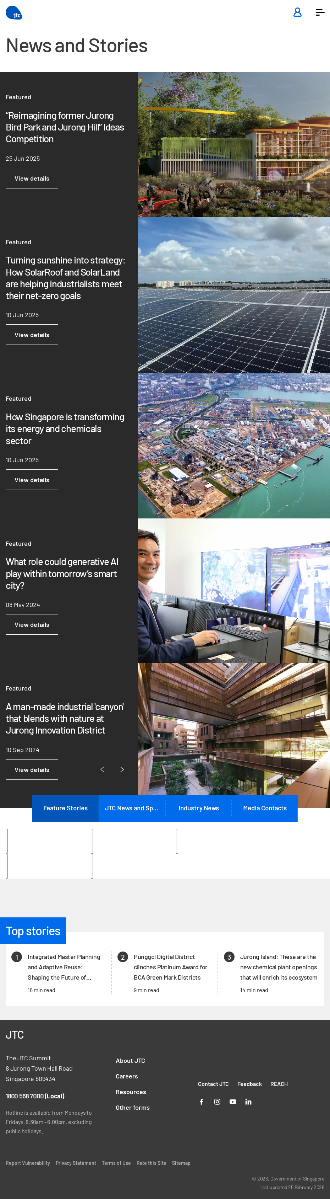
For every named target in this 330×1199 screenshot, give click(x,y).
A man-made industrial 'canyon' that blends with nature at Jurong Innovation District (64, 718)
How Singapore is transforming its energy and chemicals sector (65, 428)
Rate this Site (151, 1163)
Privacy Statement (76, 1163)
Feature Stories (65, 808)
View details (32, 178)
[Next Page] (122, 770)
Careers (127, 1076)
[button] (320, 12)
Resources (131, 1092)
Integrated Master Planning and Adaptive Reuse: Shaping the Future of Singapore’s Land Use (64, 967)
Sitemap (181, 1163)
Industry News (198, 808)
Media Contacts (265, 808)
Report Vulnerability (28, 1163)
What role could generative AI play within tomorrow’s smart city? (62, 573)
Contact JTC (213, 1083)
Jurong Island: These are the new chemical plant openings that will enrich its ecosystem (279, 967)
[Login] (297, 12)
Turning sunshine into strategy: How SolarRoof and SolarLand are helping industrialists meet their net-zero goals (66, 277)
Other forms (133, 1107)
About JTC (130, 1060)
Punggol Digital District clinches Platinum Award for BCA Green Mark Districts (171, 967)
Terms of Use (116, 1163)
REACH (279, 1083)
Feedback (249, 1083)
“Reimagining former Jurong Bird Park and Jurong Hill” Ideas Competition (65, 127)
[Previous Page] (102, 770)
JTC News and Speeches (135, 808)
